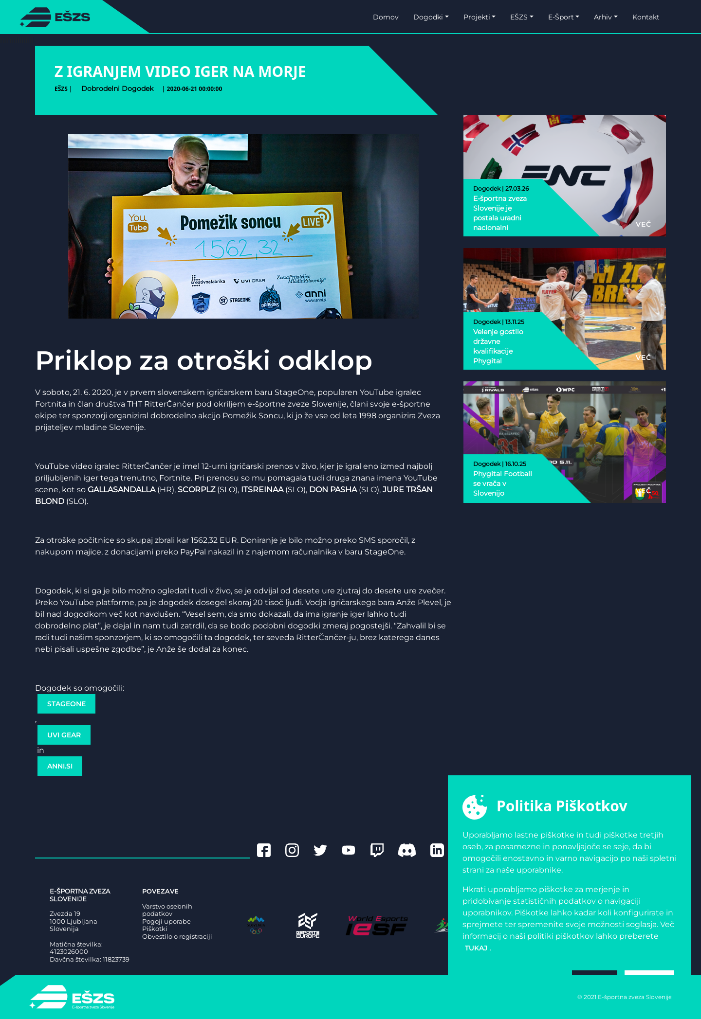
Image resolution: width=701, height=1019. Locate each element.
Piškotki (154, 928)
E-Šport (561, 17)
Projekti (476, 17)
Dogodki (428, 17)
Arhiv (603, 17)
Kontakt (646, 17)
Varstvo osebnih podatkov (167, 910)
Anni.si (60, 766)
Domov (386, 17)
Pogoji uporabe (166, 921)
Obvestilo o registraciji (177, 936)
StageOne (66, 703)
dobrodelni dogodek (117, 88)
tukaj (476, 948)
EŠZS (519, 17)
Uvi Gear (64, 735)
